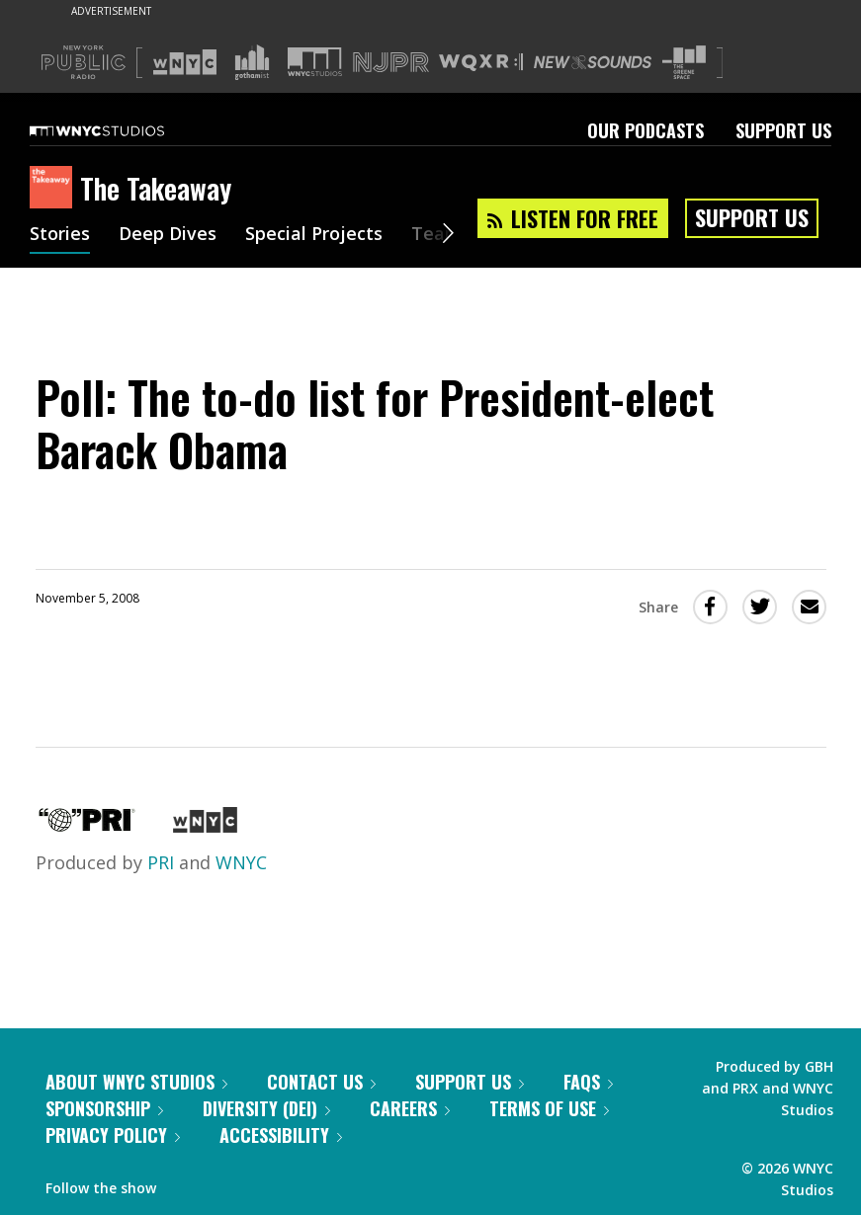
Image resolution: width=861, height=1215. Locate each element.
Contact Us (321, 1081)
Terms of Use (549, 1108)
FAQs (588, 1081)
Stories (60, 235)
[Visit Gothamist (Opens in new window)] (252, 62)
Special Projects (314, 235)
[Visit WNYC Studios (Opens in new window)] (315, 61)
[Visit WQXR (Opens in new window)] (481, 62)
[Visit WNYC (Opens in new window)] (184, 62)
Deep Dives (167, 235)
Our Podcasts (645, 130)
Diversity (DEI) (266, 1108)
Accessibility (280, 1135)
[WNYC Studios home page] (122, 130)
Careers (410, 1108)
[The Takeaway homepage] (55, 188)
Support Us (783, 130)
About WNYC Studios (136, 1081)
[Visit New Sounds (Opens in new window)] (592, 62)
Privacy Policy (112, 1135)
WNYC (241, 862)
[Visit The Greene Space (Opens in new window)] (684, 62)
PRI (160, 862)
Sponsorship (104, 1108)
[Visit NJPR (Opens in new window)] (391, 62)
